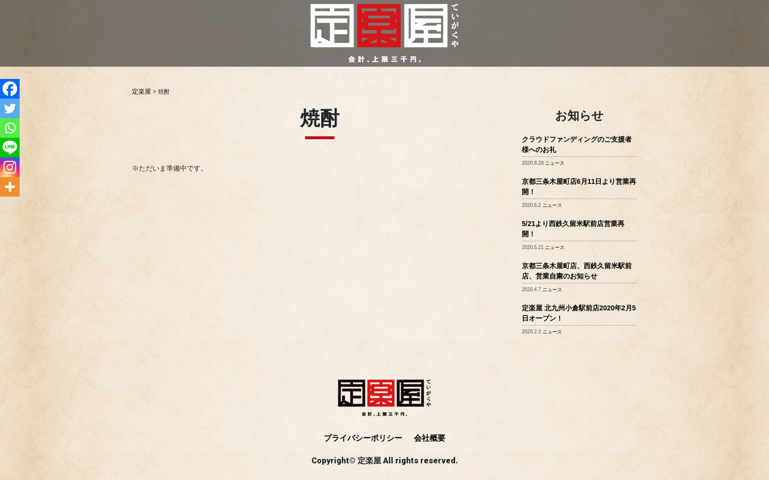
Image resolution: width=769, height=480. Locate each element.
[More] (10, 187)
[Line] (10, 147)
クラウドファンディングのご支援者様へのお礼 (577, 144)
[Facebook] (10, 89)
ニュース (554, 162)
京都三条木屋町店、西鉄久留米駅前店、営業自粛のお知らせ (577, 270)
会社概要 (429, 437)
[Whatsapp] (10, 128)
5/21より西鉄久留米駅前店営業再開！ (573, 228)
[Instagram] (10, 167)
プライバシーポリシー (363, 437)
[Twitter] (10, 108)
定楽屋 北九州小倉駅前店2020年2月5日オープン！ (579, 312)
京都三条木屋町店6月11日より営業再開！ (579, 186)
